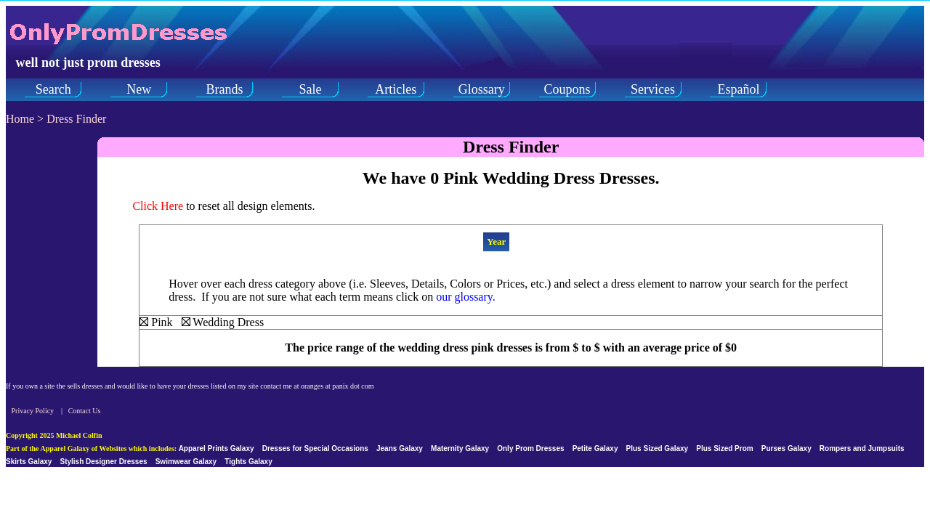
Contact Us (84, 411)
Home (20, 119)
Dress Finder (76, 119)
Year (496, 241)
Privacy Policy (33, 411)
